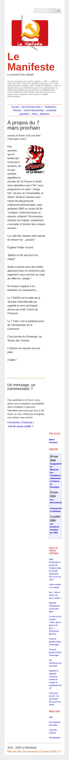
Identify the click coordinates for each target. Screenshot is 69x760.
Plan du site (14, 751)
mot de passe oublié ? (20, 426)
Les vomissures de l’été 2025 (55, 663)
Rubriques (50, 107)
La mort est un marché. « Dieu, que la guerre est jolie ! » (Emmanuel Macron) (55, 625)
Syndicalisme (54, 738)
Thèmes (17, 110)
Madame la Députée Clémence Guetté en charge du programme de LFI (55, 679)
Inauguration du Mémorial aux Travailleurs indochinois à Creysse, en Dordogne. (56, 475)
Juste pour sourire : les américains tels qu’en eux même (55, 699)
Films (34, 114)
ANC (51, 717)
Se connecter (30, 751)
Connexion (13, 422)
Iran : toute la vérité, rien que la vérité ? (55, 595)
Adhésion (45, 114)
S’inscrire (27, 422)
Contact (44, 751)
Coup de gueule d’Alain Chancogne (55, 642)
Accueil (15, 107)
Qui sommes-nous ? (32, 107)
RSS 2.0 (56, 751)
